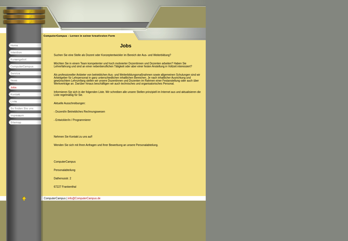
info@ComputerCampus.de (84, 198)
